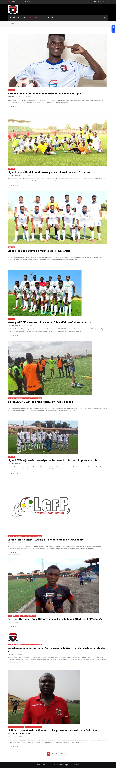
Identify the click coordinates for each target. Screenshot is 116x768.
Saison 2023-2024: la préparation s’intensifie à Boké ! (40, 402)
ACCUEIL (12, 18)
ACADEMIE (51, 18)
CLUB (42, 18)
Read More (14, 106)
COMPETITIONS (32, 18)
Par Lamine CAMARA (73, 765)
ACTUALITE (21, 18)
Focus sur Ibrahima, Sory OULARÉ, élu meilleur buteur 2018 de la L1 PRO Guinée (55, 619)
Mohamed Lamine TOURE (15, 96)
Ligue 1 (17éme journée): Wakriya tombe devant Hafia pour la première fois (52, 460)
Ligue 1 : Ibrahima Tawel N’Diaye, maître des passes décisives (30, 1)
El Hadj (11, 405)
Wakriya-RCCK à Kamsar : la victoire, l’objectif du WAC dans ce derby (49, 322)
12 (62, 754)
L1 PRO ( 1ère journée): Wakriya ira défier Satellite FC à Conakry (46, 540)
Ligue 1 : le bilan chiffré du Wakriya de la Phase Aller (39, 251)
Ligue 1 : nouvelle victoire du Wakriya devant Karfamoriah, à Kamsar (49, 172)
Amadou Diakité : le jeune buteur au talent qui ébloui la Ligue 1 (45, 94)
